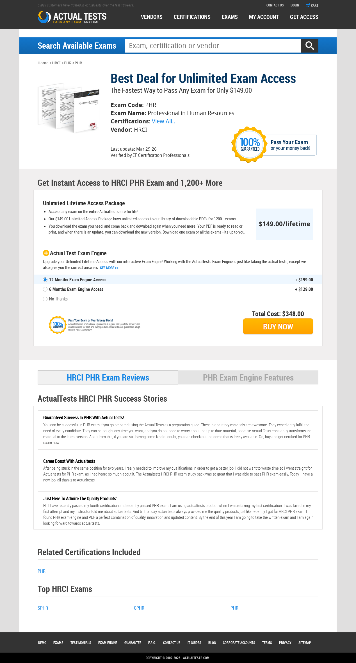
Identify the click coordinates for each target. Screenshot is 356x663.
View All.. (163, 121)
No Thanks (58, 299)
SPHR (43, 608)
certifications (192, 17)
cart (312, 5)
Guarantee (132, 642)
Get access (304, 17)
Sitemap (304, 642)
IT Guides (194, 642)
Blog (212, 642)
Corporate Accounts (239, 642)
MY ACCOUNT (264, 17)
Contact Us (172, 642)
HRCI (56, 63)
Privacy (285, 642)
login (295, 5)
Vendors (152, 17)
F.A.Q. (152, 642)
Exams (58, 642)
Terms (267, 642)
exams (230, 17)
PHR (67, 63)
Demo (42, 642)
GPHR (139, 608)
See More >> (109, 267)
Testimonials (80, 642)
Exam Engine (107, 642)
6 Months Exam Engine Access (76, 289)
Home (43, 63)
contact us (275, 5)
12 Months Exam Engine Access (77, 280)
